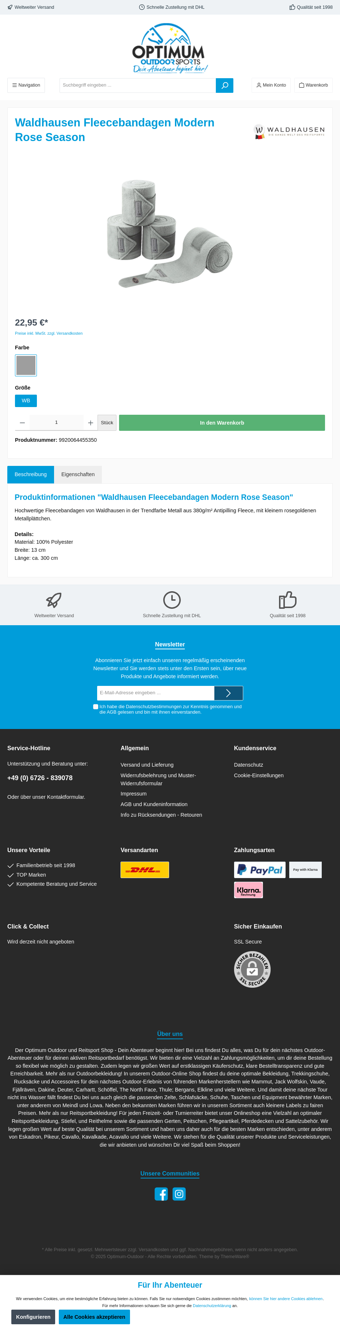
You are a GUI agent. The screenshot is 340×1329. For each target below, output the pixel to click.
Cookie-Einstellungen (259, 775)
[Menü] (26, 85)
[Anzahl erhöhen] (90, 423)
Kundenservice (255, 748)
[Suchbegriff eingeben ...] (138, 85)
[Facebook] (161, 1194)
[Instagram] (179, 1194)
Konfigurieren (33, 1317)
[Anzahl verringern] (22, 423)
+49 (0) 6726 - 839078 (40, 778)
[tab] (30, 474)
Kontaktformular (65, 797)
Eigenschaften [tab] (78, 474)
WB (26, 400)
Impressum (133, 794)
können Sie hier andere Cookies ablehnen (285, 1298)
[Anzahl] (57, 423)
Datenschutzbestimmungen (154, 706)
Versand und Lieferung (147, 765)
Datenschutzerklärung (212, 1305)
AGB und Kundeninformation (154, 804)
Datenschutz (248, 765)
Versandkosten (154, 1249)
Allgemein (135, 748)
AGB (111, 712)
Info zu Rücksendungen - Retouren (161, 815)
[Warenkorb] (313, 85)
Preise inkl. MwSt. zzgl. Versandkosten (49, 333)
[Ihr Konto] (271, 85)
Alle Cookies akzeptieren (95, 1317)
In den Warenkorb (222, 423)
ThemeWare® (235, 1256)
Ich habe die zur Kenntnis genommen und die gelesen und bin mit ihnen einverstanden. (170, 709)
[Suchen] (224, 85)
